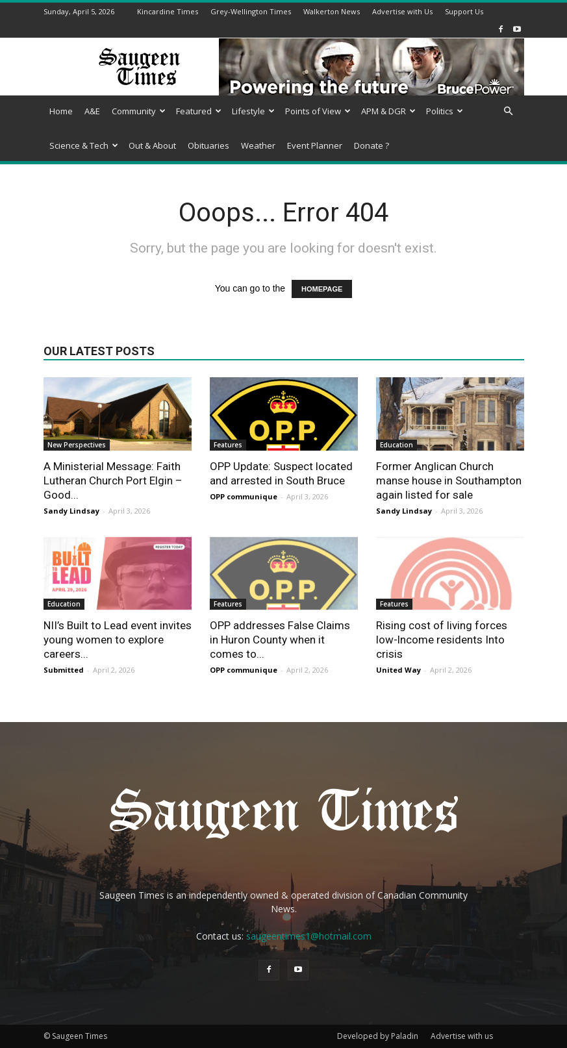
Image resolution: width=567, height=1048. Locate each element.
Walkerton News (331, 11)
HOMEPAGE (321, 289)
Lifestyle (253, 111)
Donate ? (371, 145)
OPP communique (243, 496)
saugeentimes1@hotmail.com (309, 936)
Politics (444, 111)
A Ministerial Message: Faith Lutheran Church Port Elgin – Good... (113, 480)
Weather (258, 145)
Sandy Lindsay (71, 511)
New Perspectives (76, 444)
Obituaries (208, 145)
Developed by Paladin (377, 1036)
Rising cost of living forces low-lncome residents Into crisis (441, 639)
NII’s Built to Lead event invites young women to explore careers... (118, 639)
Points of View (318, 111)
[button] (508, 111)
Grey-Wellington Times (250, 11)
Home (61, 111)
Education (396, 444)
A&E (92, 111)
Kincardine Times (167, 11)
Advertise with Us (402, 11)
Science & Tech (83, 145)
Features (228, 444)
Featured (198, 111)
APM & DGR (388, 111)
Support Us (464, 11)
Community (139, 111)
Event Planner (314, 145)
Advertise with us (462, 1036)
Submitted (64, 670)
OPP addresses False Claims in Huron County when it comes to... (280, 639)
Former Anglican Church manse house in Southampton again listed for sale (449, 480)
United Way (398, 670)
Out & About (152, 145)
